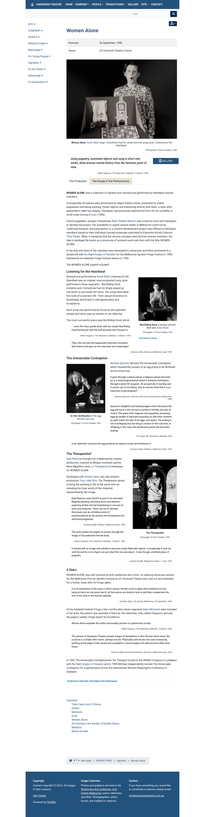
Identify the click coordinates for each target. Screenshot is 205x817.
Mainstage (35, 49)
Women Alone (82, 30)
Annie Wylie (93, 142)
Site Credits (39, 795)
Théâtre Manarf (127, 221)
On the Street (36, 69)
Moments (154, 609)
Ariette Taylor (91, 476)
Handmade (35, 75)
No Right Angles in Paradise (100, 254)
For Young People (39, 56)
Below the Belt (80, 731)
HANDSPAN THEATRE (49, 4)
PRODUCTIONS (115, 4)
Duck (74, 715)
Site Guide (86, 760)
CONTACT (157, 4)
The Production (78, 181)
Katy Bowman (74, 458)
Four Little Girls (88, 480)
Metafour (77, 727)
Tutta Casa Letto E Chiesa (86, 704)
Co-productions (38, 82)
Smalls (75, 708)
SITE (144, 4)
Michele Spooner (85, 419)
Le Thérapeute (99, 466)
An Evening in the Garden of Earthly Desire (95, 723)
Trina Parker (73, 236)
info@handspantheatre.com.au (146, 795)
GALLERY (133, 4)
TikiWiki (51, 802)
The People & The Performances (110, 181)
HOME (69, 4)
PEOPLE (97, 4)
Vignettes (71, 700)
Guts (94, 214)
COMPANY (82, 4)
